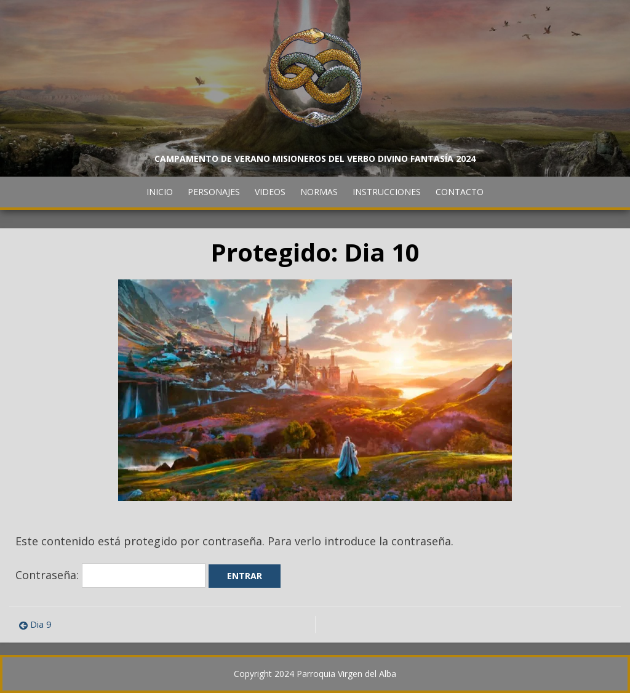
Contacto (460, 192)
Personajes (214, 192)
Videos (270, 192)
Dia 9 (41, 624)
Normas (319, 192)
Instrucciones (387, 192)
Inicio (159, 192)
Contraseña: (110, 574)
